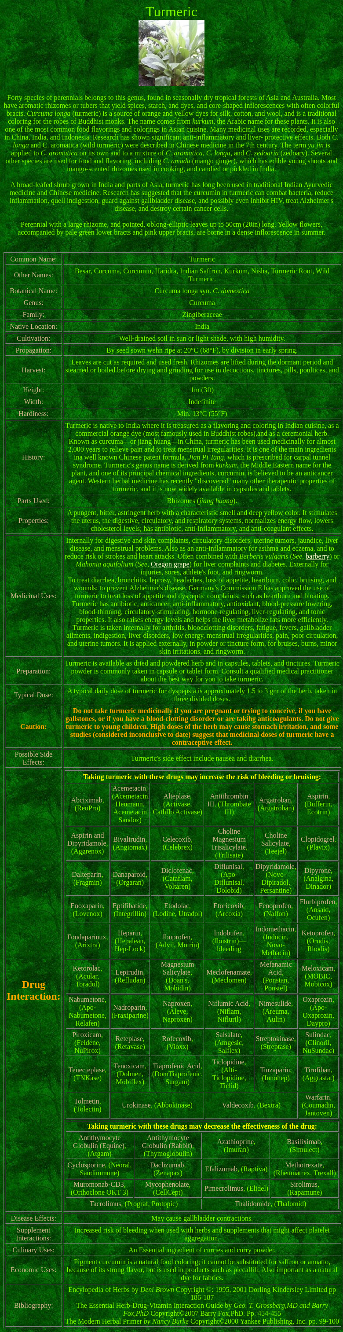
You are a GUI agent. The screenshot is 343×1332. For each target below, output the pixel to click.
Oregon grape (170, 564)
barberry (317, 556)
